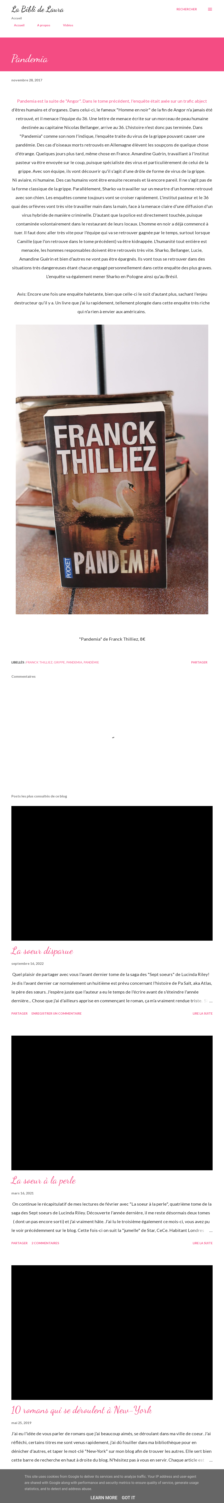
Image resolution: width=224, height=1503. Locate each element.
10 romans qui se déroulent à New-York (81, 1409)
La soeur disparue (42, 950)
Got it (128, 1497)
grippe (59, 662)
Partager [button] (199, 662)
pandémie (91, 662)
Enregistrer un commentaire (57, 1013)
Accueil (16, 25)
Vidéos (65, 25)
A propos (41, 25)
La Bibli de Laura (37, 9)
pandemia (74, 662)
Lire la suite (203, 1013)
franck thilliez (39, 662)
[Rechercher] (187, 9)
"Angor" (73, 101)
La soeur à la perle (43, 1180)
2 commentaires (45, 1243)
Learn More (104, 1497)
